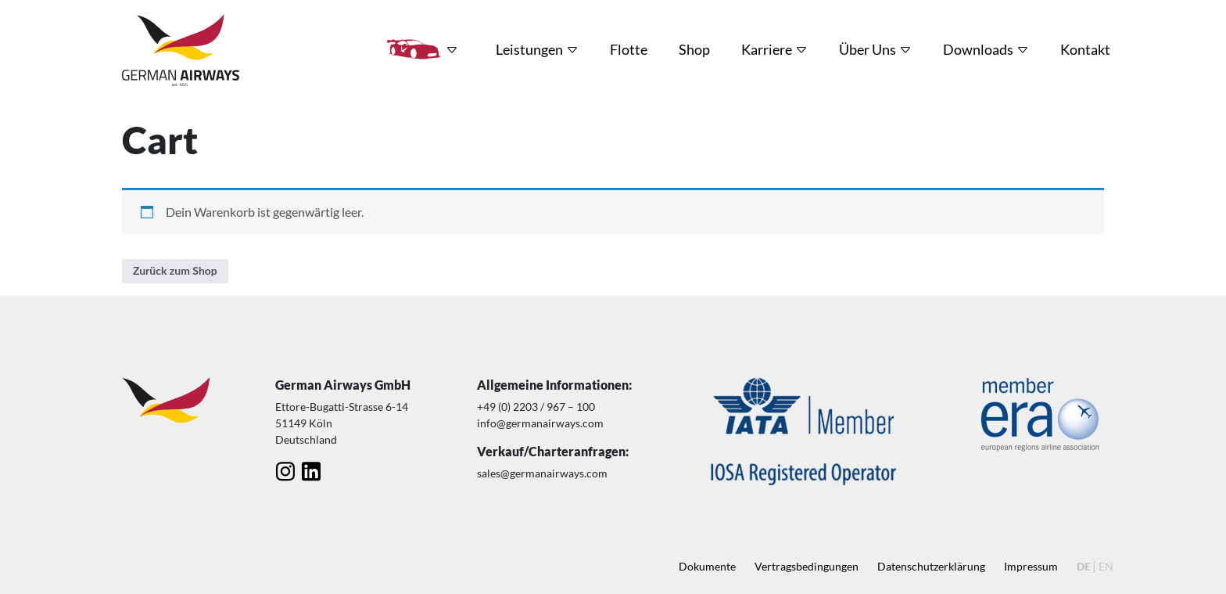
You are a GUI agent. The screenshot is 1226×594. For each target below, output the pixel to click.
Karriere (766, 49)
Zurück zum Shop (175, 270)
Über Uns (867, 49)
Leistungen (529, 49)
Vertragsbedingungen (807, 566)
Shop (694, 49)
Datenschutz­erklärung (931, 566)
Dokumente (707, 566)
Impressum (1031, 566)
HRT (413, 49)
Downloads (978, 49)
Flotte (628, 49)
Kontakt (1085, 49)
